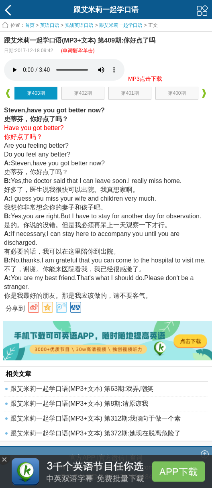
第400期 (177, 93)
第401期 (130, 93)
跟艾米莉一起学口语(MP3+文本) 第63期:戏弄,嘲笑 (81, 388)
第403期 (36, 93)
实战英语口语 (79, 25)
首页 (30, 25)
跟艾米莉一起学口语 (121, 25)
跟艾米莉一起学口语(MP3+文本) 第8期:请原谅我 (79, 403)
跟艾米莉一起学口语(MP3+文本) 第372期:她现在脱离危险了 (95, 433)
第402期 (83, 93)
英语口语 (49, 25)
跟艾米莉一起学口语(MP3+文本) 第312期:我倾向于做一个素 (95, 418)
